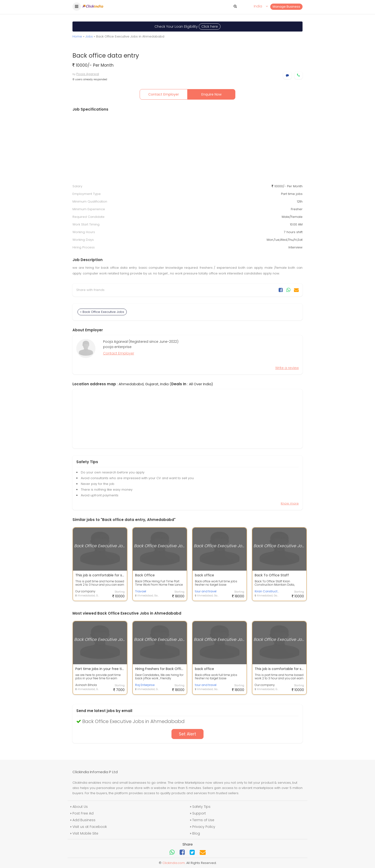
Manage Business (286, 6)
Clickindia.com (173, 863)
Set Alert (187, 734)
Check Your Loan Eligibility (187, 26)
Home (77, 36)
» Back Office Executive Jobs (102, 312)
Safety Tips (201, 806)
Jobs (89, 36)
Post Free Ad (83, 813)
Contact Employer (163, 94)
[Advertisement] (187, 147)
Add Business (83, 820)
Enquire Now (211, 94)
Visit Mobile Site (85, 833)
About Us (80, 806)
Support (199, 813)
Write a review (287, 367)
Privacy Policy (203, 826)
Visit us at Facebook (89, 826)
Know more (290, 503)
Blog (196, 833)
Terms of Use (203, 820)
